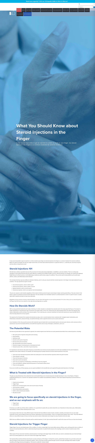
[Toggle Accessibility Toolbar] (92, 440)
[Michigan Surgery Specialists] (12, 12)
